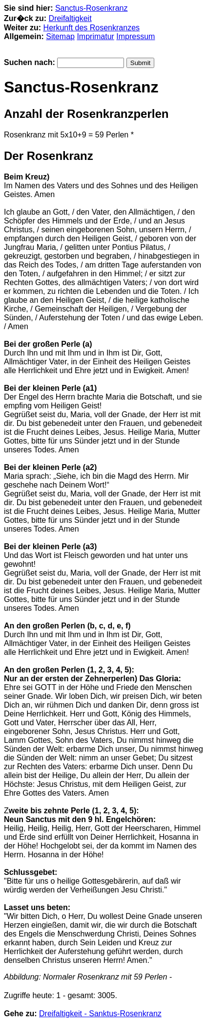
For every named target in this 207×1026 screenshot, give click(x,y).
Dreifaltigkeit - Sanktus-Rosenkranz (100, 1013)
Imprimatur (95, 36)
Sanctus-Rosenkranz (91, 8)
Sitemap (60, 36)
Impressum (135, 36)
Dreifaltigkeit (70, 18)
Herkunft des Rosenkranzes (91, 27)
